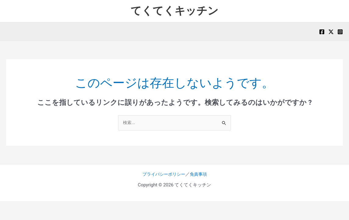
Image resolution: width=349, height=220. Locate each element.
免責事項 (200, 174)
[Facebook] (322, 32)
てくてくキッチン (174, 11)
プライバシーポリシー (163, 174)
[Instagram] (340, 32)
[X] (331, 32)
